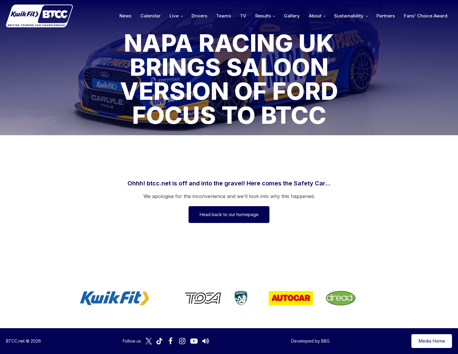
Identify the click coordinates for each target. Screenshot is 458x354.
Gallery (292, 16)
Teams (223, 16)
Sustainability (349, 16)
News (125, 16)
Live (174, 16)
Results (263, 16)
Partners (386, 16)
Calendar (150, 16)
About (315, 16)
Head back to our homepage (229, 214)
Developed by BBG (310, 340)
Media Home (431, 341)
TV (243, 16)
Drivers (199, 16)
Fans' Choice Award (425, 16)
